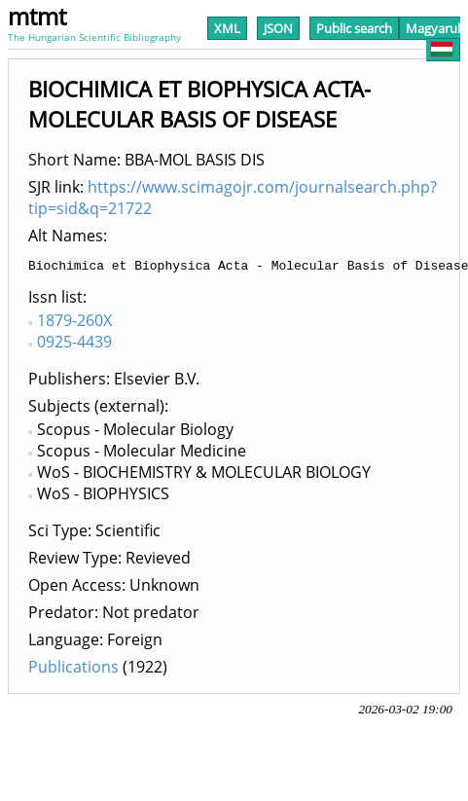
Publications (73, 669)
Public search (354, 28)
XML (227, 28)
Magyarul (433, 38)
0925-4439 (74, 344)
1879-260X (74, 323)
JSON (278, 28)
